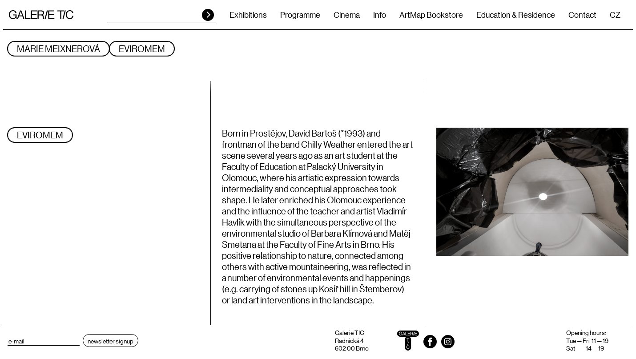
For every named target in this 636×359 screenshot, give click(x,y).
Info (379, 15)
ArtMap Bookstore (431, 15)
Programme (300, 15)
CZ (615, 15)
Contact (582, 15)
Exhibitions (248, 15)
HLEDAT (208, 15)
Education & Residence (515, 15)
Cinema (347, 15)
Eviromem (142, 48)
